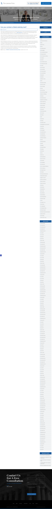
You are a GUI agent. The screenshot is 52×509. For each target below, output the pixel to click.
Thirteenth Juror (43, 202)
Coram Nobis (43, 67)
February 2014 (43, 400)
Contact (43, 8)
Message (28, 482)
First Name (28, 475)
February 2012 (43, 434)
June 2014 (42, 392)
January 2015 (43, 379)
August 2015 (42, 366)
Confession (42, 58)
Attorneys (19, 8)
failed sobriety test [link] (19, 32)
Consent (42, 65)
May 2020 (42, 259)
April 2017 (42, 328)
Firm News (42, 113)
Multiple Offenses (43, 147)
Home (8, 8)
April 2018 (42, 305)
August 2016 (42, 343)
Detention (42, 77)
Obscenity (42, 151)
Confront (42, 60)
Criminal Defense (43, 73)
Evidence (42, 96)
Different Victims (43, 79)
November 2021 (43, 227)
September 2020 (43, 252)
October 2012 (43, 430)
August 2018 (42, 297)
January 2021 (43, 244)
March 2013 (42, 421)
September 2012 (43, 432)
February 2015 (43, 377)
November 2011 (43, 438)
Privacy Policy (43, 487)
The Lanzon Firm (4, 29)
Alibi (41, 39)
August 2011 (42, 444)
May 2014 (42, 394)
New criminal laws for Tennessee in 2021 (46, 461)
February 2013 (43, 423)
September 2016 (43, 341)
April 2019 (42, 282)
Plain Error (42, 155)
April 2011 (42, 449)
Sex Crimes (42, 191)
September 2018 (43, 295)
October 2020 (43, 250)
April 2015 (42, 373)
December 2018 (43, 290)
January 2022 (43, 225)
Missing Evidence (43, 141)
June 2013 (42, 415)
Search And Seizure (43, 179)
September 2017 (43, 318)
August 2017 (42, 320)
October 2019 (43, 271)
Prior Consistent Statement (44, 166)
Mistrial (42, 143)
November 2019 (43, 269)
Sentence (42, 185)
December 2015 (43, 358)
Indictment (42, 126)
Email (28, 479)
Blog (38, 8)
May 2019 (42, 280)
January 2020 (43, 265)
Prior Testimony (43, 168)
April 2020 (42, 261)
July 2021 (42, 233)
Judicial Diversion (43, 132)
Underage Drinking (43, 208)
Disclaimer (40, 487)
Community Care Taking (44, 56)
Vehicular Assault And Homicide (45, 212)
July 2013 (42, 413)
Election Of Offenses (43, 94)
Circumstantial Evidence (44, 52)
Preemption (42, 160)
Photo (42, 153)
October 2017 (43, 316)
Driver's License (43, 84)
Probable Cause (43, 170)
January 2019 (43, 288)
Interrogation (43, 130)
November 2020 (43, 248)
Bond (41, 46)
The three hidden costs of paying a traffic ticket (46, 463)
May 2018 (42, 303)
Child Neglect (43, 50)
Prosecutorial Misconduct (44, 174)
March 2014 (42, 398)
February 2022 (43, 223)
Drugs (42, 88)
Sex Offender (43, 193)
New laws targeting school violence (46, 465)
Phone (37, 479)
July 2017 (42, 322)
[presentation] (32, 490)
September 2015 (43, 364)
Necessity (42, 149)
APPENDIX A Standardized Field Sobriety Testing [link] (13, 49)
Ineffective (42, 128)
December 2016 (43, 335)
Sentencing (42, 187)
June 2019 (42, 278)
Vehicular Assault (43, 210)
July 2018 (42, 299)
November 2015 (43, 360)
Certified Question (43, 48)
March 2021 (42, 240)
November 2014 (43, 383)
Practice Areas (27, 8)
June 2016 (42, 347)
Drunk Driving (43, 90)
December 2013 (43, 404)
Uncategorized (43, 206)
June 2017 (42, 324)
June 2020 (42, 257)
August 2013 (42, 411)
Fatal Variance (43, 105)
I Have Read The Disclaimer (31, 487)
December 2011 (43, 436)
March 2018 (42, 307)
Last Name (37, 475)
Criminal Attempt (43, 71)
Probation (42, 172)
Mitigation (42, 145)
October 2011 (43, 440)
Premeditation (43, 162)
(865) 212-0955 (9, 486)
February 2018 (43, 309)
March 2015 (42, 375)
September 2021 (43, 231)
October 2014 (43, 385)
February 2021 (43, 242)
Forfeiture (42, 115)
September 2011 (43, 442)
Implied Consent (43, 122)
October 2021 (43, 229)
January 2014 (43, 402)
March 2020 (42, 263)
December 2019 (43, 267)
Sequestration (43, 189)
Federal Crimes (43, 107)
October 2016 (43, 339)
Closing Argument (43, 54)
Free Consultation (45, 3)
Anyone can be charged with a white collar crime (46, 458)
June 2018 (42, 301)
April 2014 (42, 396)
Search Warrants (43, 183)
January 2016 (43, 356)
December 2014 (43, 381)
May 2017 (42, 326)
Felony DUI (42, 109)
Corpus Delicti (43, 69)
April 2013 (42, 419)
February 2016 (43, 354)
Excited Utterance (43, 98)
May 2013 (42, 417)
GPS (41, 117)
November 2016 (43, 337)
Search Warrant (43, 181)
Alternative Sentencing (44, 41)
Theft (41, 200)
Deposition (42, 75)
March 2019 (42, 284)
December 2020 (43, 246)
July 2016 (42, 345)
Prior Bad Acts (43, 164)
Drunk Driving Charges (44, 92)
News (33, 8)
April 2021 (42, 238)
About (13, 8)
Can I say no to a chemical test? (45, 455)
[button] (1, 255)
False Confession (43, 103)
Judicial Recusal (43, 136)
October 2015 (43, 362)
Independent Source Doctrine (45, 124)
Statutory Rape (43, 198)
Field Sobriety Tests (43, 111)
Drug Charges (43, 86)
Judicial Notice (43, 134)
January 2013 (43, 425)
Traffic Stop (42, 204)
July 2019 (42, 276)
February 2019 (43, 286)
